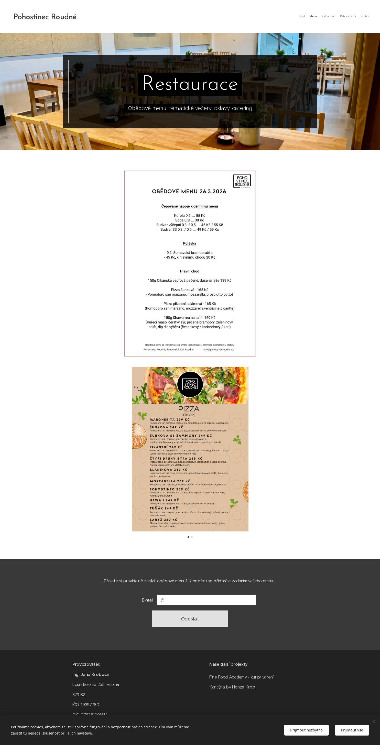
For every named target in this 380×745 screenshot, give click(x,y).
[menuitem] (350, 16)
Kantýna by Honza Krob (232, 687)
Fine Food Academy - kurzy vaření (241, 676)
